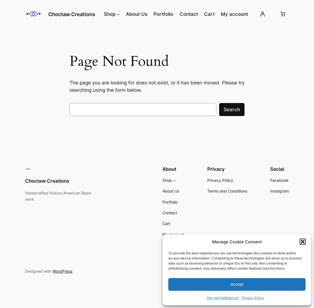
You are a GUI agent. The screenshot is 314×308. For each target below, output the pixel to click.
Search (232, 109)
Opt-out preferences (223, 298)
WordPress (62, 271)
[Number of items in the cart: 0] (283, 14)
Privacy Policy (253, 298)
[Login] (263, 14)
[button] (303, 241)
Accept (236, 284)
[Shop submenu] (118, 14)
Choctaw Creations (71, 14)
